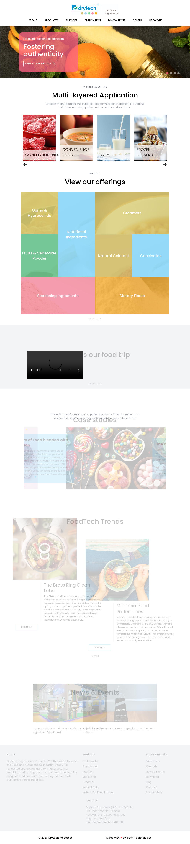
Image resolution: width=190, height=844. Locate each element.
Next (172, 138)
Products (51, 20)
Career (137, 20)
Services (71, 20)
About (32, 20)
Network (155, 20)
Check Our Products (40, 63)
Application (93, 20)
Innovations (116, 20)
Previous (18, 138)
